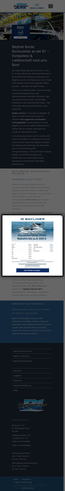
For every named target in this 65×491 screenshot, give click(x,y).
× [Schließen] (62, 215)
